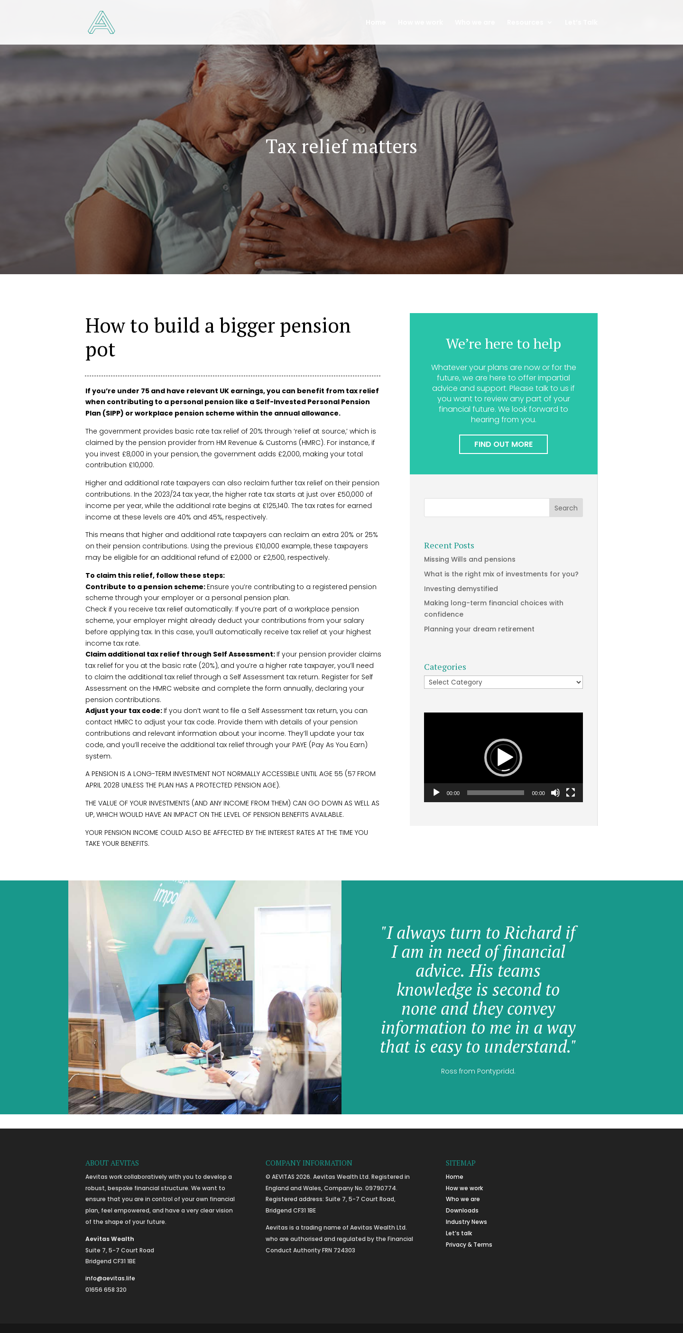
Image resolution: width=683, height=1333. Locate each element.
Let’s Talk (581, 23)
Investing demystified (461, 588)
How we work (420, 23)
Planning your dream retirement (479, 629)
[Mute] (555, 792)
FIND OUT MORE (503, 444)
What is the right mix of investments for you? (501, 574)
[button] (503, 758)
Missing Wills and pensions (470, 559)
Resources (525, 23)
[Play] (436, 792)
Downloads (462, 1210)
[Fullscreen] (570, 792)
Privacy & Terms (469, 1244)
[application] (503, 757)
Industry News (466, 1222)
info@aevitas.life (110, 1278)
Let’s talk (459, 1233)
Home (376, 23)
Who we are (475, 23)
